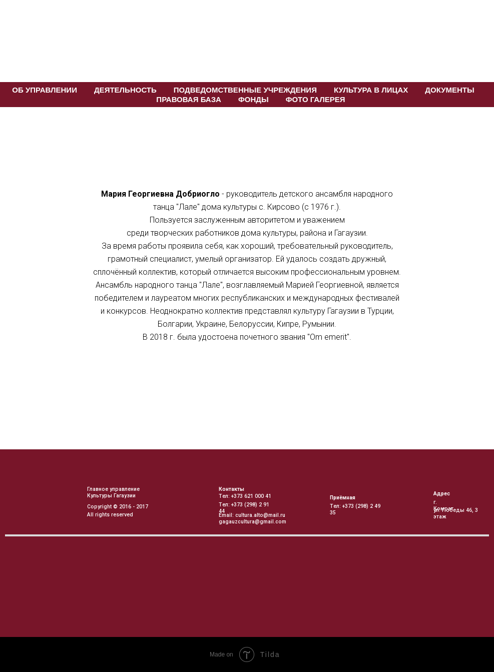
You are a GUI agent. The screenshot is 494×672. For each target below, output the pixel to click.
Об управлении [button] (44, 90)
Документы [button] (449, 90)
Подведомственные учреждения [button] (245, 90)
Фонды (253, 99)
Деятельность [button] (125, 90)
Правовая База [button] (188, 99)
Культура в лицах (371, 90)
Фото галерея (315, 99)
